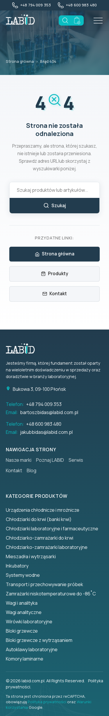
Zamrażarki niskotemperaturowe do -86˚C (51, 593)
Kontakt (54, 294)
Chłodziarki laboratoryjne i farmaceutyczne (52, 528)
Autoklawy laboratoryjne (32, 649)
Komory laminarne (24, 659)
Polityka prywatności (47, 701)
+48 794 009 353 (44, 404)
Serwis (76, 460)
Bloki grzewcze (22, 631)
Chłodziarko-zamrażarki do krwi (39, 538)
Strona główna (20, 61)
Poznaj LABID (50, 460)
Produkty (54, 274)
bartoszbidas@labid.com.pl (49, 412)
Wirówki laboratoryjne (29, 621)
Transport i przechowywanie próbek (44, 584)
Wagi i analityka (21, 603)
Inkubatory (17, 566)
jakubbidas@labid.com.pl (46, 432)
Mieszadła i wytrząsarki (31, 556)
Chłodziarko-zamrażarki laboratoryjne (46, 547)
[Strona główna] (23, 348)
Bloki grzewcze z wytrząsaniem (39, 640)
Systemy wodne (23, 575)
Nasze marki (18, 460)
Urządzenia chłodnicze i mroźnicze (42, 510)
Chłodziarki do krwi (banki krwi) (39, 519)
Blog (31, 470)
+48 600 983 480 (43, 424)
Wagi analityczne (24, 612)
